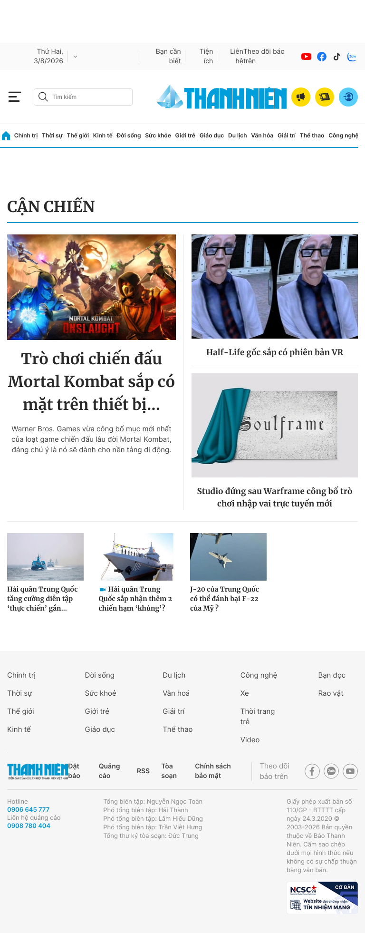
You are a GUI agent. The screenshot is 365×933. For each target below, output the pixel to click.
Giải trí (287, 135)
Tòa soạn (169, 771)
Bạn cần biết (168, 56)
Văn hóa (262, 135)
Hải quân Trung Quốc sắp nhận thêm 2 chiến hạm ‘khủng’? (135, 598)
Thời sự (52, 135)
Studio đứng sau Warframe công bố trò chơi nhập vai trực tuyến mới (275, 497)
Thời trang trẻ (257, 716)
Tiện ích (206, 56)
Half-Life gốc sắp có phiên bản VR (274, 352)
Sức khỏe (158, 135)
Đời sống (129, 135)
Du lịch (237, 135)
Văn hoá (176, 693)
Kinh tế (103, 135)
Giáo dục (212, 135)
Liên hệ (236, 56)
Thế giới (78, 135)
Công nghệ (343, 135)
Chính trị (26, 135)
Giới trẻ (185, 135)
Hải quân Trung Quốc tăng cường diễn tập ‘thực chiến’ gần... (42, 598)
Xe (244, 693)
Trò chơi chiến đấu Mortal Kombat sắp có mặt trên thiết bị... (91, 382)
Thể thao (312, 135)
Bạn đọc (332, 675)
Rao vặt (330, 693)
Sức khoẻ (100, 693)
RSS (143, 771)
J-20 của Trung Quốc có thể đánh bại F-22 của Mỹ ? (224, 598)
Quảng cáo (109, 771)
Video (250, 739)
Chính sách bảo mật (213, 771)
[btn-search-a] (43, 97)
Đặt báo (74, 771)
